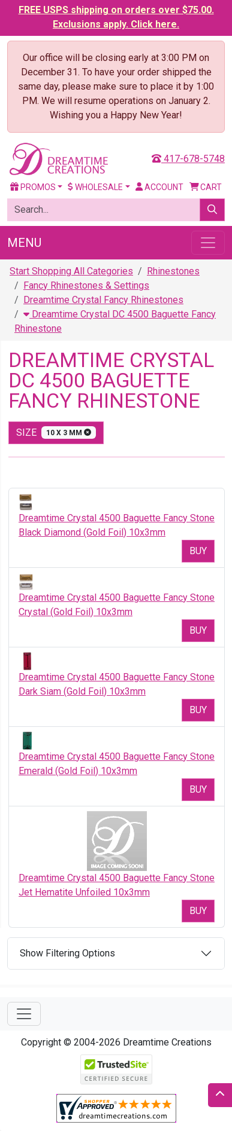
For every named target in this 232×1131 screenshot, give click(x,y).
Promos (33, 187)
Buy (198, 551)
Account (159, 187)
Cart (205, 187)
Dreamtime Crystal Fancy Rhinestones (103, 299)
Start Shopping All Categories (71, 271)
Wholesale (95, 187)
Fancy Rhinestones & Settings (86, 285)
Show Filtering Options (67, 953)
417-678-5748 (188, 158)
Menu (24, 243)
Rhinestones (173, 271)
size (56, 432)
